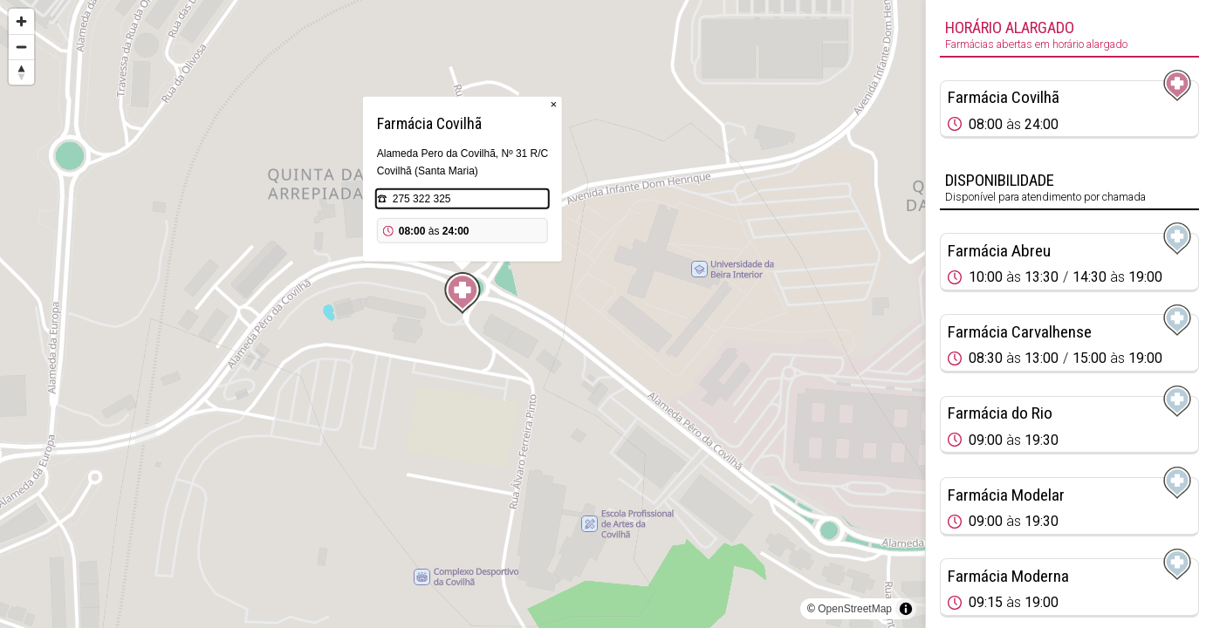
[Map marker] (462, 293)
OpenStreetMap (855, 609)
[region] (462, 314)
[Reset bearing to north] (21, 72)
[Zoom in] (21, 21)
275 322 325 (422, 199)
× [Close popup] (553, 104)
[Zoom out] (21, 46)
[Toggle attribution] (905, 608)
